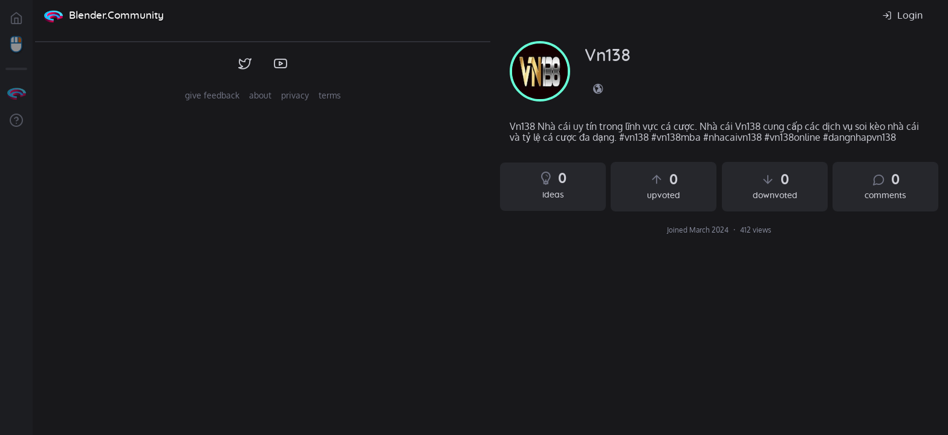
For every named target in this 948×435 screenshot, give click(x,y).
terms (330, 95)
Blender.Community (116, 15)
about (260, 95)
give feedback (212, 95)
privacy (295, 95)
